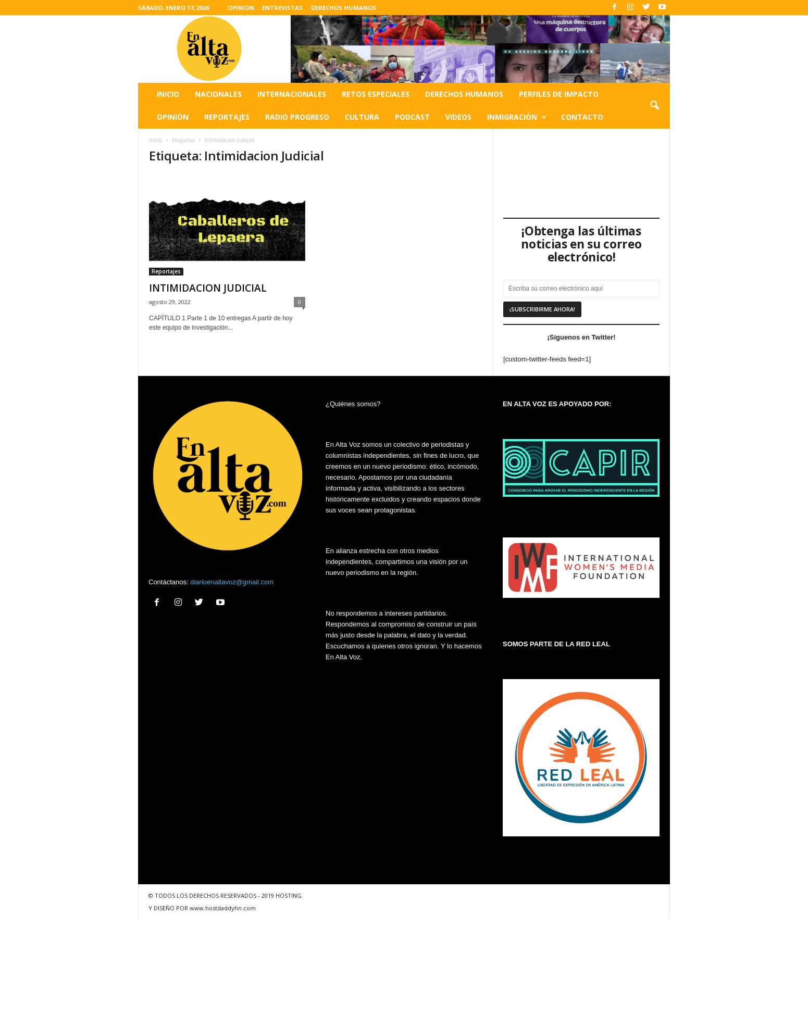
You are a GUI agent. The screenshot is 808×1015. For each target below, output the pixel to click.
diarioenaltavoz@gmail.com (232, 582)
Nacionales (218, 94)
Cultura (362, 117)
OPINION (241, 7)
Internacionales (291, 94)
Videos (458, 117)
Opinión (173, 117)
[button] (654, 105)
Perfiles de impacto (559, 94)
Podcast (412, 117)
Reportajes (227, 117)
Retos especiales (375, 94)
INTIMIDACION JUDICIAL (208, 288)
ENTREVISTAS (282, 7)
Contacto (582, 117)
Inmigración (516, 117)
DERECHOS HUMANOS (343, 7)
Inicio (168, 94)
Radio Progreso (297, 117)
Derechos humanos (464, 94)
